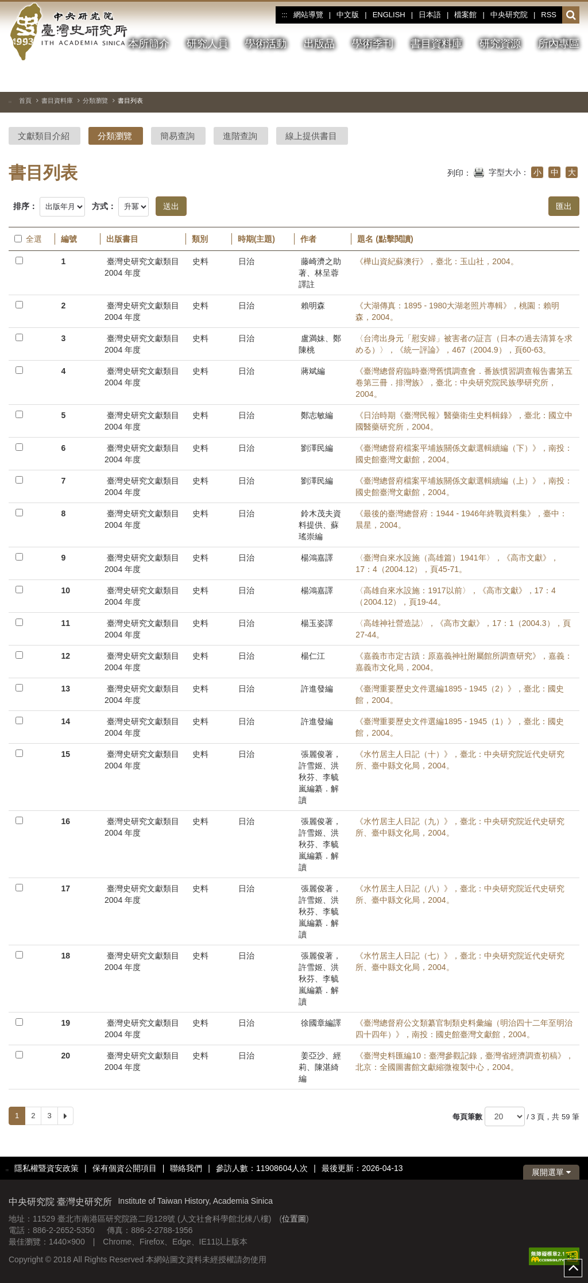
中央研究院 (509, 14)
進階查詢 (240, 136)
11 (65, 623)
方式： (104, 206)
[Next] (65, 1116)
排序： (25, 206)
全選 (28, 239)
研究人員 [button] (207, 43)
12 (65, 655)
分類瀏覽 (95, 100)
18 (65, 955)
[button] (571, 15)
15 (65, 754)
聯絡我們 (186, 1168)
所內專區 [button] (558, 43)
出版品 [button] (319, 43)
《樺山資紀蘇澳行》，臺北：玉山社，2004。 (436, 261)
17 (65, 888)
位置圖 (294, 1218)
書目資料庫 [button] (436, 43)
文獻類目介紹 (43, 136)
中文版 (347, 14)
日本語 (430, 14)
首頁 (25, 100)
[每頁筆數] (505, 1116)
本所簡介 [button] (148, 43)
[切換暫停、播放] (529, 77)
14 (65, 721)
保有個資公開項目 (124, 1168)
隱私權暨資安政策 (46, 1168)
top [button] (573, 1268)
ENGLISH (389, 14)
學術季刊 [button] (372, 43)
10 (65, 590)
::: (284, 15)
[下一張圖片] (570, 77)
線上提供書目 (311, 136)
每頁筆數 (467, 1116)
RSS (548, 14)
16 (65, 821)
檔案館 (465, 14)
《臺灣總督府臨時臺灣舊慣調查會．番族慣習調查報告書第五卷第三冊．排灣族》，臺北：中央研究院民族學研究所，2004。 (463, 382)
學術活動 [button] (266, 43)
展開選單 (551, 1172)
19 (65, 1022)
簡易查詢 (177, 136)
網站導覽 (308, 14)
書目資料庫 (57, 100)
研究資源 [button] (500, 43)
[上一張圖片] (550, 77)
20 (65, 1055)
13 (65, 688)
